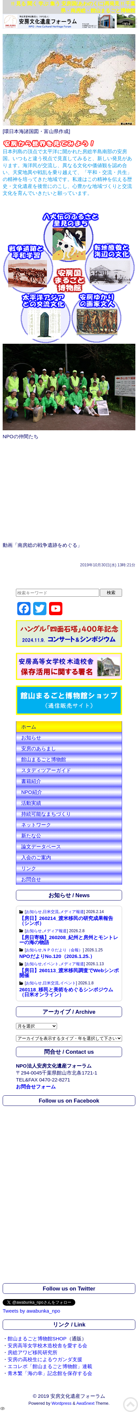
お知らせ (31, 737)
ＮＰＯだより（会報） (63, 950)
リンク (28, 868)
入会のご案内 (36, 857)
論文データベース (41, 846)
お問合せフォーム (36, 1086)
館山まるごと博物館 (43, 759)
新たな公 (31, 835)
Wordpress (61, 1403)
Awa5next (85, 1403)
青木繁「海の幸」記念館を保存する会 (50, 1373)
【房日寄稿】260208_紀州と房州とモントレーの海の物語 (68, 940)
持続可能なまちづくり (46, 814)
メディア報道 (72, 911)
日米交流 (51, 911)
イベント (51, 964)
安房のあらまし (38, 748)
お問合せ (31, 879)
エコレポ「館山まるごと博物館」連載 (50, 1366)
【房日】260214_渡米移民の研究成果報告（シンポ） (66, 920)
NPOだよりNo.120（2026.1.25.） (57, 956)
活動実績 (31, 803)
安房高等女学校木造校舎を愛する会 (47, 1345)
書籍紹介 (31, 781)
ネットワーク (36, 825)
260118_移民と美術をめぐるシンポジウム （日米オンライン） (66, 992)
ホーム (28, 726)
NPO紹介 (31, 792)
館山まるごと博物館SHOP (37, 1338)
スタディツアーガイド (46, 770)
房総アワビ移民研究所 (32, 1352)
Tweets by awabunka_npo (31, 1311)
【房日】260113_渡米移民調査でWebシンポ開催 (69, 973)
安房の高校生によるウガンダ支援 (45, 1359)
